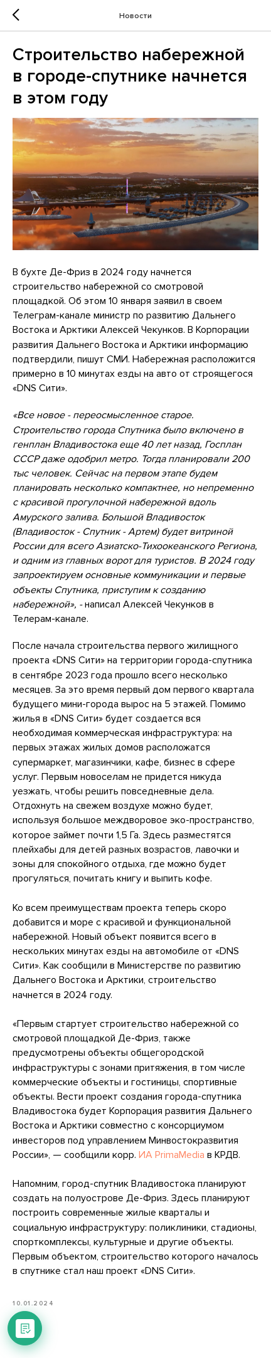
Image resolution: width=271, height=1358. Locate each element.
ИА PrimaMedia (172, 1155)
